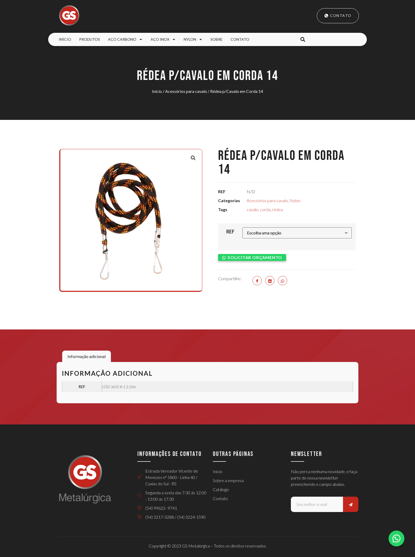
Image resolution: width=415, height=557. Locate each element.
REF (230, 231)
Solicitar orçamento (255, 257)
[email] (317, 504)
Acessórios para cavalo (186, 91)
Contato (240, 39)
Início (65, 39)
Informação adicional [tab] (86, 356)
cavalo (252, 209)
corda (265, 209)
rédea (277, 209)
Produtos (89, 39)
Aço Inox (163, 39)
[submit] (350, 504)
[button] (302, 39)
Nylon (193, 39)
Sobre (216, 39)
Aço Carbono (125, 39)
